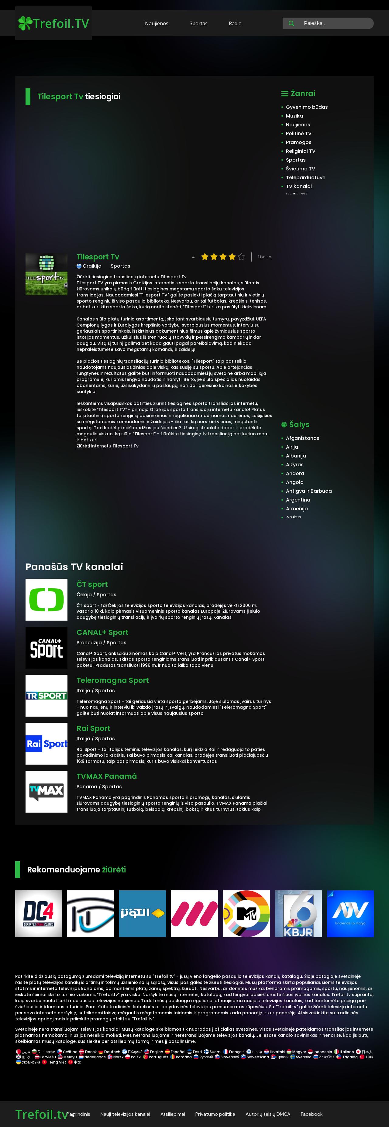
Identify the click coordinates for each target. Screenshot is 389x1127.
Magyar (296, 1051)
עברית (254, 1051)
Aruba (293, 517)
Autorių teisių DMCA (268, 1114)
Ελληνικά (132, 1051)
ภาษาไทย (324, 1057)
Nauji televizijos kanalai (125, 1114)
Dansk (88, 1051)
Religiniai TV (300, 151)
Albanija (296, 455)
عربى (23, 1051)
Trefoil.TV (53, 23)
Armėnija (297, 508)
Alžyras (295, 464)
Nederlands (92, 1057)
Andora (295, 473)
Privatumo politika (215, 1114)
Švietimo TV (300, 168)
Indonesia (320, 1051)
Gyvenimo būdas (307, 107)
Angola (295, 482)
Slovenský (227, 1057)
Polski (133, 1057)
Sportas (199, 23)
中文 (74, 1062)
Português (155, 1057)
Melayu (67, 1057)
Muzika (294, 115)
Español (175, 1051)
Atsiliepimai (172, 1114)
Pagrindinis (78, 1114)
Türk (366, 1057)
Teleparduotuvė (305, 177)
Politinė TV (299, 133)
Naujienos (156, 23)
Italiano (344, 1051)
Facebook (312, 1114)
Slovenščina (255, 1057)
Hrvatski (274, 1051)
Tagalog (347, 1057)
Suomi (212, 1051)
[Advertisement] (194, 57)
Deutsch (109, 1051)
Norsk (115, 1057)
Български (43, 1051)
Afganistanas (302, 438)
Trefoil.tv (41, 1114)
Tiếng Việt (54, 1062)
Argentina (298, 499)
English (153, 1051)
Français (234, 1051)
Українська (28, 1062)
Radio (235, 23)
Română (181, 1057)
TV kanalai (299, 186)
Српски (280, 1057)
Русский (203, 1057)
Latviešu (45, 1057)
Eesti (194, 1051)
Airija (292, 447)
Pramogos (299, 142)
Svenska (300, 1057)
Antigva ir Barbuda (309, 491)
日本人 (364, 1051)
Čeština (67, 1051)
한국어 (24, 1057)
